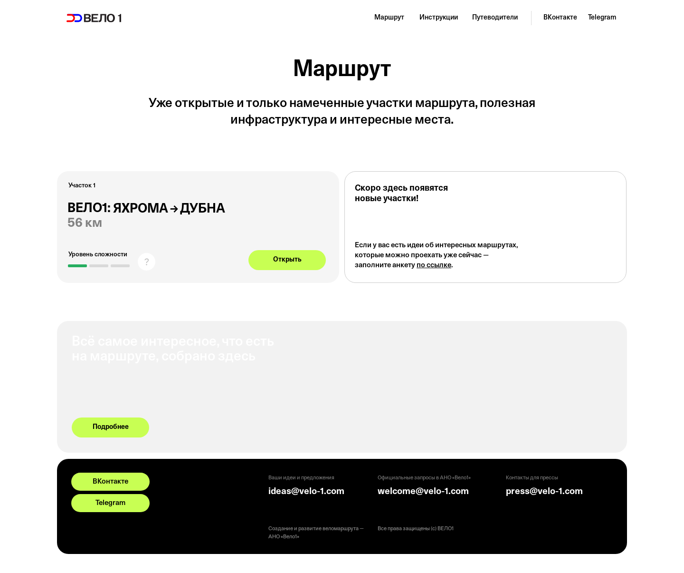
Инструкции (438, 17)
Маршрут (389, 17)
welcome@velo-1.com (423, 491)
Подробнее (111, 427)
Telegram (602, 17)
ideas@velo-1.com (306, 491)
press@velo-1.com (544, 491)
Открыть (287, 259)
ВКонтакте (560, 17)
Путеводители (495, 17)
